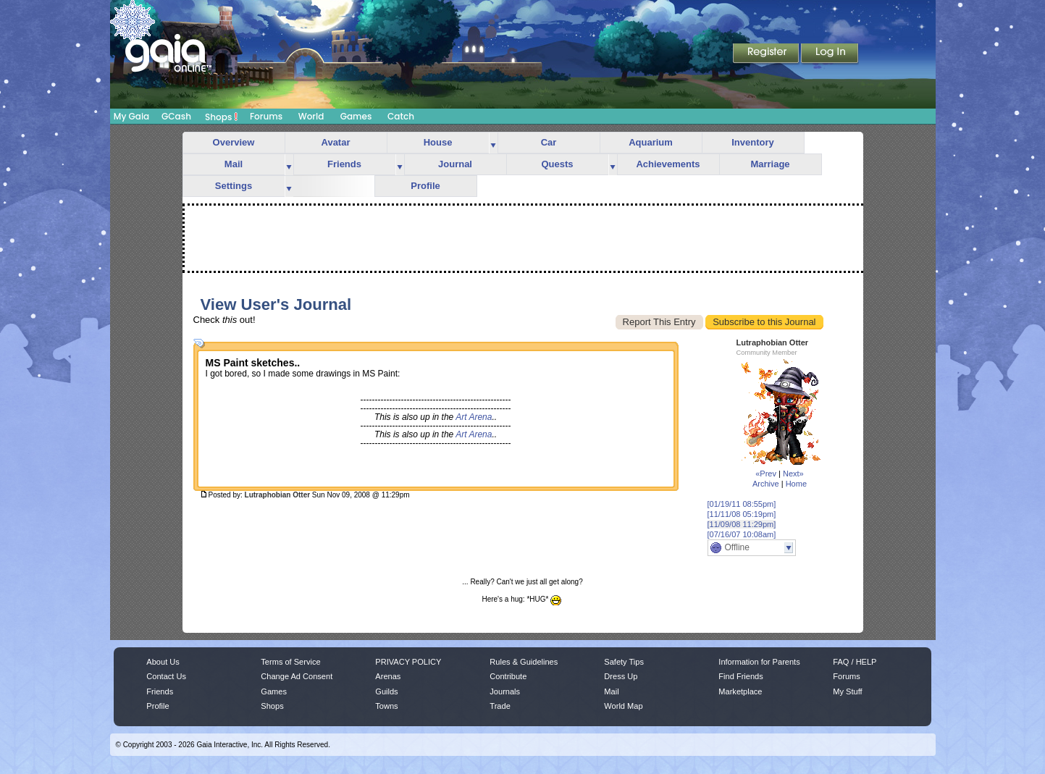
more (493, 142)
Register (767, 54)
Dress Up (620, 676)
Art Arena (474, 417)
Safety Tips (624, 661)
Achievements (668, 164)
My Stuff (847, 691)
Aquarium (651, 142)
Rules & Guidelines (524, 661)
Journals (505, 691)
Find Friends (740, 676)
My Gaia (131, 116)
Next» (793, 473)
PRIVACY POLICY (408, 661)
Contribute (508, 676)
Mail (233, 164)
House (438, 142)
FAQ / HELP (854, 661)
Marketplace (740, 691)
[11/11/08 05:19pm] (742, 514)
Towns (386, 706)
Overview (234, 142)
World (311, 116)
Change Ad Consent (296, 676)
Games (356, 116)
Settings (233, 185)
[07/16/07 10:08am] (742, 534)
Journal (455, 164)
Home (796, 483)
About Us (162, 661)
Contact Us (166, 676)
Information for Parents (759, 661)
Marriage (769, 164)
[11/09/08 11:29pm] (742, 524)
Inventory (752, 142)
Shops (221, 116)
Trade (500, 706)
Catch (400, 116)
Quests (557, 164)
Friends (344, 164)
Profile (425, 185)
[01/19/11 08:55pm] (742, 504)
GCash (176, 116)
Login (830, 54)
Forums (266, 116)
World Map (623, 706)
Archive (765, 483)
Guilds (386, 691)
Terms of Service (290, 661)
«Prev (765, 473)
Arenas (387, 676)
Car (549, 142)
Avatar (336, 142)
